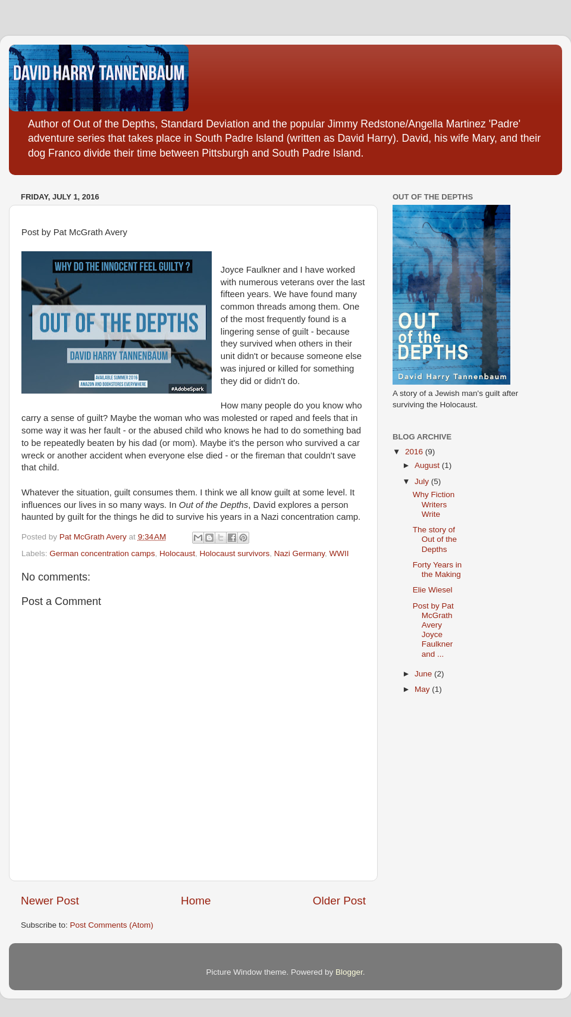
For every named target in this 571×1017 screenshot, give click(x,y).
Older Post (339, 900)
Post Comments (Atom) (111, 925)
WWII (339, 553)
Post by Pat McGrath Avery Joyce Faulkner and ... (433, 630)
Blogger (349, 972)
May (423, 689)
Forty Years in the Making (437, 569)
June (424, 673)
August (428, 465)
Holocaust (177, 553)
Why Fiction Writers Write (434, 504)
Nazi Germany (299, 553)
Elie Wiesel (433, 589)
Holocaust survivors (234, 553)
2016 (415, 451)
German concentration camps (102, 553)
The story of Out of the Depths (435, 539)
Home (196, 900)
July (423, 481)
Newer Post (50, 900)
